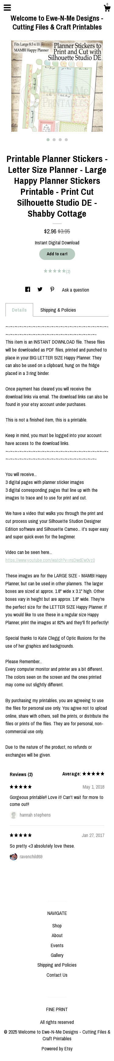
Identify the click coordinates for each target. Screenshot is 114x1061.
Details (19, 309)
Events (57, 945)
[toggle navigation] (7, 8)
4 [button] (66, 139)
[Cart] (107, 9)
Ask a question (75, 289)
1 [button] (48, 139)
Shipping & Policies (58, 309)
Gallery (57, 955)
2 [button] (54, 139)
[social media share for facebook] (28, 289)
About (57, 935)
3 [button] (60, 139)
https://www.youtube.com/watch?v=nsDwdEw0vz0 (50, 560)
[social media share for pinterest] (53, 289)
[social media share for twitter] (40, 289)
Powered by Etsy (57, 1048)
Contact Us (57, 975)
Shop (57, 925)
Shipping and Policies (57, 964)
